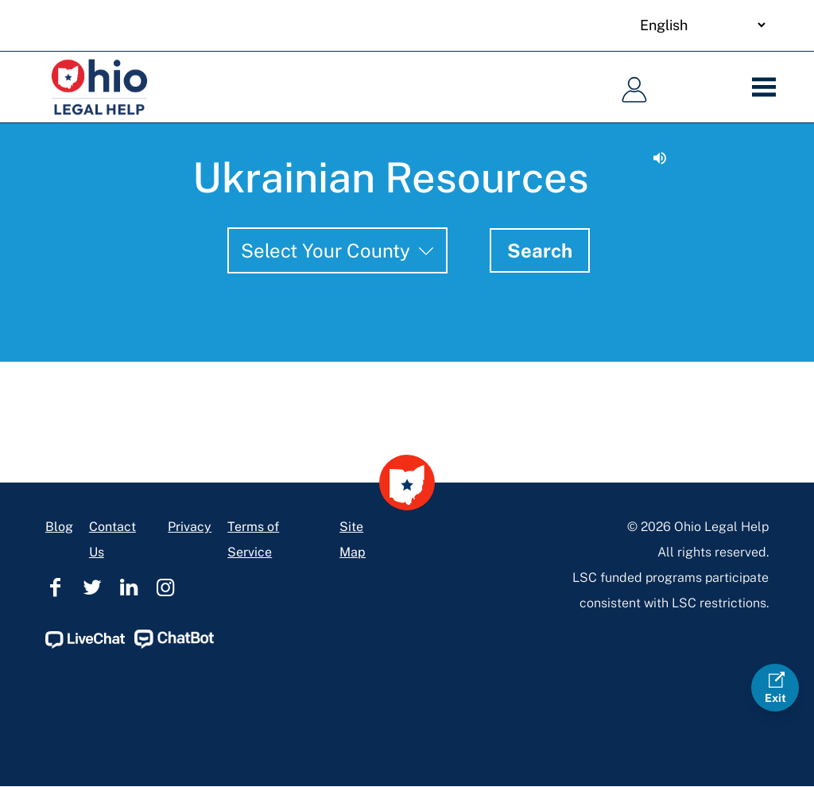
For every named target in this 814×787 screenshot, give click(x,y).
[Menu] (769, 87)
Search (539, 250)
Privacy (189, 526)
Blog (59, 526)
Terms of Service (253, 539)
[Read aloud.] (659, 158)
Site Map (352, 539)
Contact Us (112, 539)
